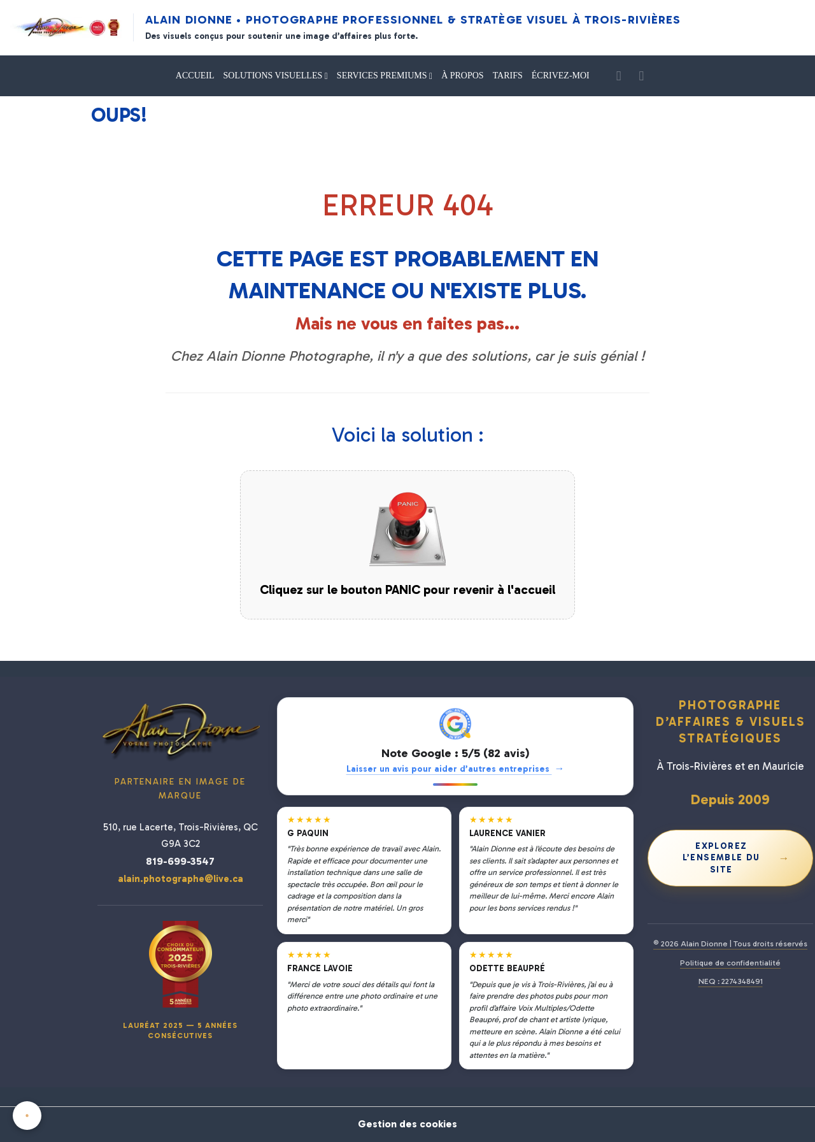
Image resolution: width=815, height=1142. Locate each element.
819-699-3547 (180, 861)
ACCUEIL (195, 75)
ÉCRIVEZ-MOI (561, 75)
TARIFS (508, 75)
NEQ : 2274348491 (730, 981)
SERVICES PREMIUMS (383, 75)
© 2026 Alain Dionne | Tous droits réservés (730, 943)
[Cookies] (27, 1115)
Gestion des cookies (407, 1124)
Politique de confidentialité (730, 962)
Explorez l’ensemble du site (736, 857)
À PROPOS (462, 75)
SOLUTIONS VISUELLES (274, 75)
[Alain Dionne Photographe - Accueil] (66, 27)
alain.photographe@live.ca (180, 879)
